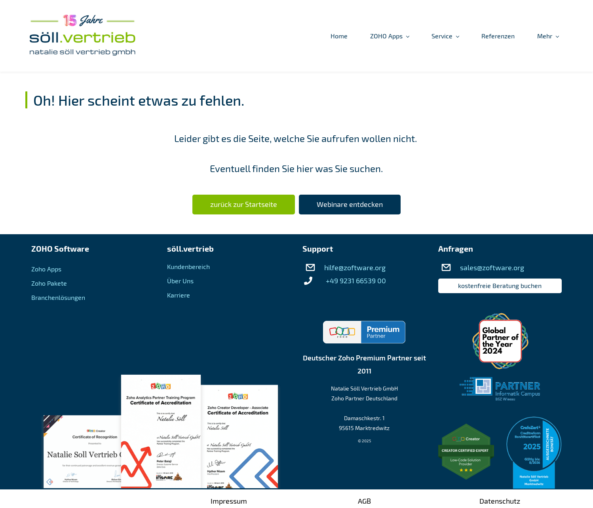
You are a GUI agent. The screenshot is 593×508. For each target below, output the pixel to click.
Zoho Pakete (49, 283)
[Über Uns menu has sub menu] (467, 36)
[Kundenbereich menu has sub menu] (531, 36)
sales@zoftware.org (492, 267)
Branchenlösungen (58, 297)
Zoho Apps (46, 269)
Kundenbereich (188, 267)
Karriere (178, 295)
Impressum (229, 501)
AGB (364, 501)
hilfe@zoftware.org (355, 267)
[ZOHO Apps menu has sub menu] (303, 36)
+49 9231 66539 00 (356, 281)
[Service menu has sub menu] (359, 36)
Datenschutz (499, 501)
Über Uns (180, 281)
